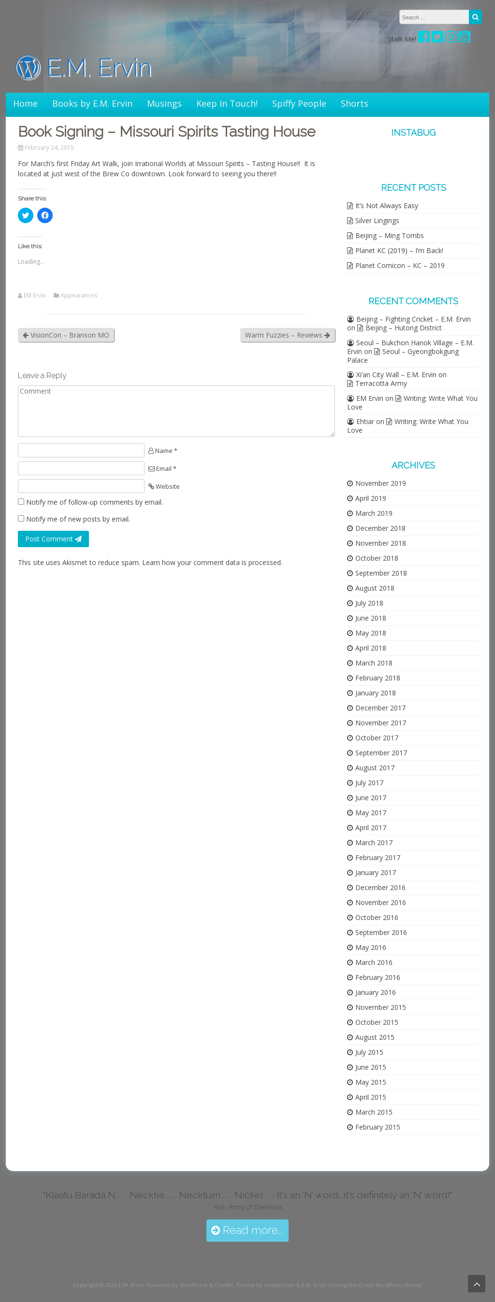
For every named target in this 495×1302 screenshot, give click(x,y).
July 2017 (369, 782)
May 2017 (370, 812)
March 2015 (374, 1112)
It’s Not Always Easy (386, 205)
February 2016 (377, 977)
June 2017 (370, 797)
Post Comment (53, 538)
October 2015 (376, 1022)
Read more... (247, 1230)
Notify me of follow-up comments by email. (94, 502)
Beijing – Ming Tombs (389, 235)
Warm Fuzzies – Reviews (287, 335)
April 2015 (370, 1097)
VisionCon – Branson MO (66, 335)
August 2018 (374, 588)
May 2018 (370, 632)
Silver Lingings (377, 220)
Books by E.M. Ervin (92, 103)
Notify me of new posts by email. (78, 519)
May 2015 (370, 1082)
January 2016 (375, 992)
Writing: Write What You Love (412, 402)
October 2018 (376, 558)
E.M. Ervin (83, 67)
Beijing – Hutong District (403, 327)
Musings (164, 103)
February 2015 (377, 1127)
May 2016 (370, 947)
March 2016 (374, 962)
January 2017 (375, 872)
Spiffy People (299, 103)
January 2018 (375, 692)
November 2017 (380, 722)
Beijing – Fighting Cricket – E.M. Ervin (413, 319)
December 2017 (380, 707)
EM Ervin (35, 295)
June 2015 (370, 1067)
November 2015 (380, 1007)
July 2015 (369, 1052)
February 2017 (377, 857)
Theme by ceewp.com (265, 1284)
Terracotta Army (381, 383)
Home (25, 103)
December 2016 (380, 887)
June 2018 (370, 618)
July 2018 (369, 603)
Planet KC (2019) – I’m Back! (399, 250)
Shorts (354, 103)
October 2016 (376, 917)
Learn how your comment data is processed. (212, 562)
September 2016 (381, 932)
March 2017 (374, 842)
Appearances (78, 295)
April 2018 (370, 647)
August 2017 (374, 767)
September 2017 (381, 752)
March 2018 (374, 662)
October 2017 (376, 737)
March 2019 (374, 513)
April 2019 (370, 498)
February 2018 (377, 677)
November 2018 (380, 543)
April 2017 (370, 827)
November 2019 (380, 483)
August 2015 (374, 1037)
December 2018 (380, 528)
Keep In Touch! (227, 103)
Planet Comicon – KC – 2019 (400, 265)
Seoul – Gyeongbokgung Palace (403, 356)
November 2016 (380, 902)
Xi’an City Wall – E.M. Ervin (396, 374)
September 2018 (381, 573)
